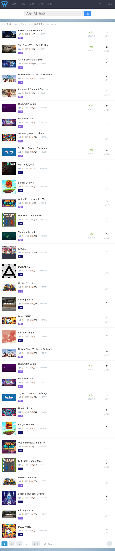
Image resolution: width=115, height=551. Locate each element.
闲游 (50, 4)
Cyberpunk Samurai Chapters (33, 89)
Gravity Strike (25, 408)
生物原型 (22, 248)
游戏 (14, 4)
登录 (101, 4)
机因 (23, 4)
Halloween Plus (26, 118)
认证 (110, 4)
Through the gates (27, 232)
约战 (41, 4)
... (27, 544)
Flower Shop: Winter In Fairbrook (35, 74)
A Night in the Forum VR (30, 30)
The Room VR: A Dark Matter (33, 45)
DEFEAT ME (24, 267)
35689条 (48, 544)
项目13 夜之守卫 (26, 164)
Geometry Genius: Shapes (32, 133)
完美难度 (38, 24)
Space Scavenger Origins (31, 494)
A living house (25, 299)
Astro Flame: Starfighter (30, 60)
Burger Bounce (26, 183)
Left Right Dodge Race (30, 215)
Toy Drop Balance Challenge (32, 148)
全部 (9, 24)
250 (36, 544)
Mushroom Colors (27, 104)
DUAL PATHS (24, 316)
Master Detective (27, 283)
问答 (32, 4)
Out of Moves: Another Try (32, 199)
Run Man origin (26, 332)
